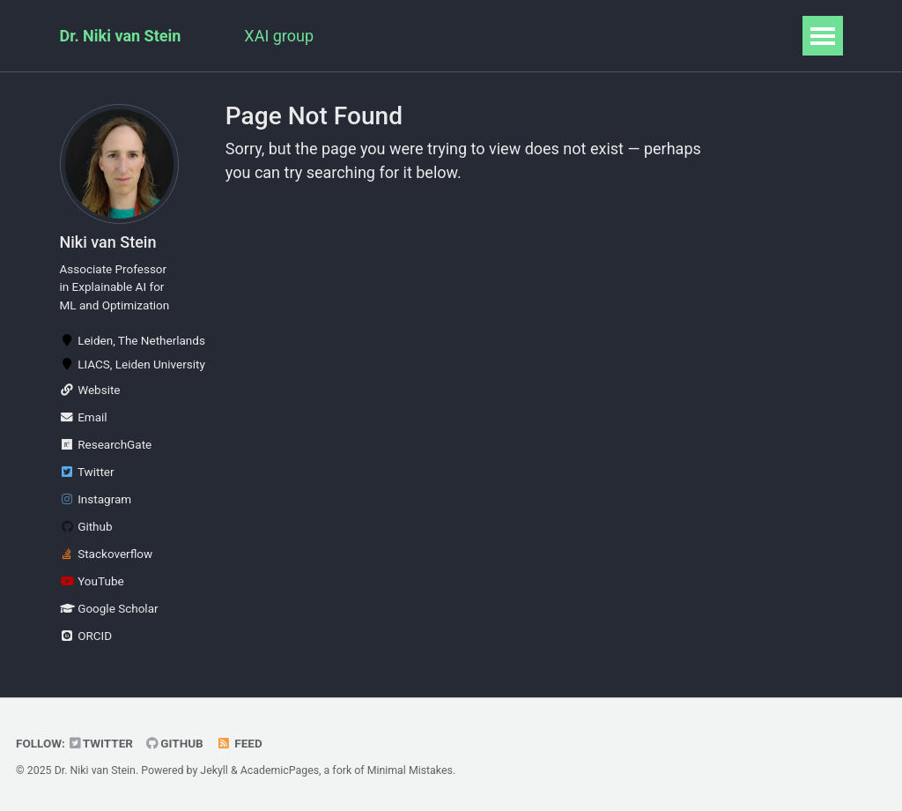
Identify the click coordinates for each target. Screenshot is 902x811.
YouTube (92, 581)
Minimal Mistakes (410, 770)
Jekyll (214, 770)
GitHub (174, 743)
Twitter (87, 472)
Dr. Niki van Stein (120, 35)
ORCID (86, 636)
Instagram (96, 499)
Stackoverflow (106, 554)
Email (83, 417)
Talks (482, 35)
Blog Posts (668, 35)
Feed (239, 743)
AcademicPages (279, 770)
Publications (389, 35)
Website (90, 390)
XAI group (279, 35)
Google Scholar (109, 608)
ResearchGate (106, 444)
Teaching (566, 35)
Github (86, 526)
